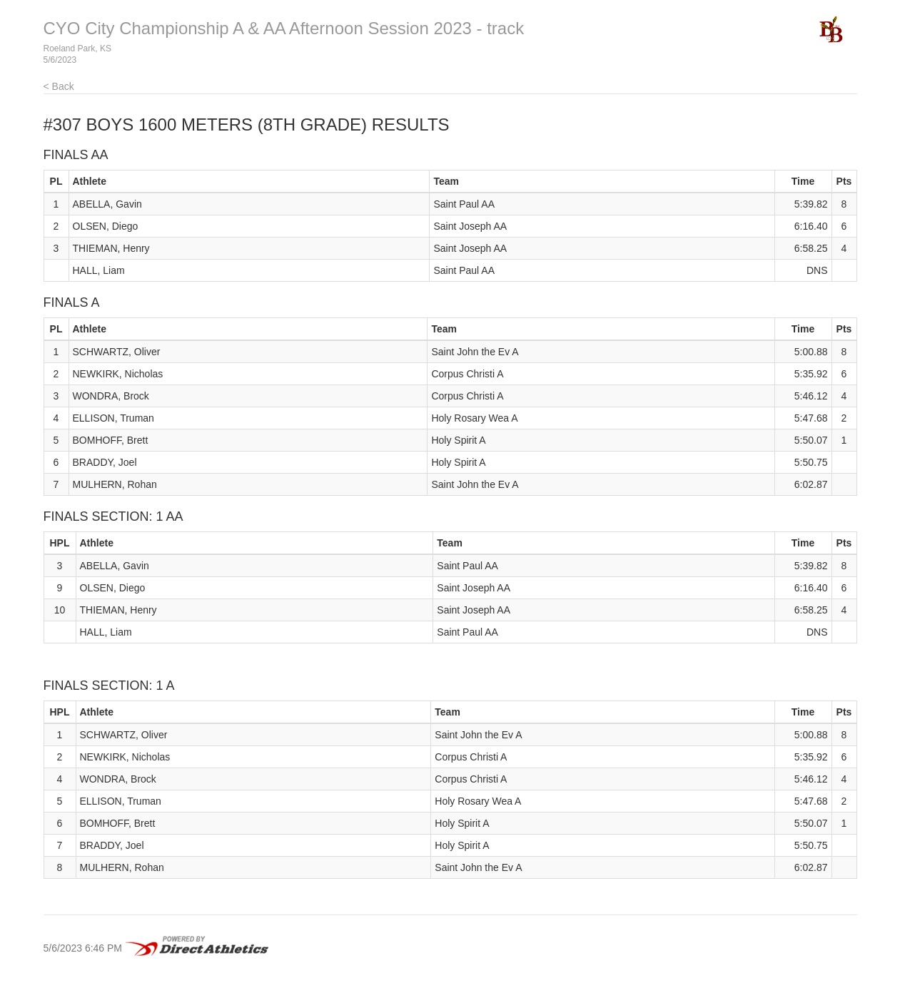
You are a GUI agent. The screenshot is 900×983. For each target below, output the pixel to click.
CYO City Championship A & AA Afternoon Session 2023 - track (284, 28)
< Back (59, 86)
